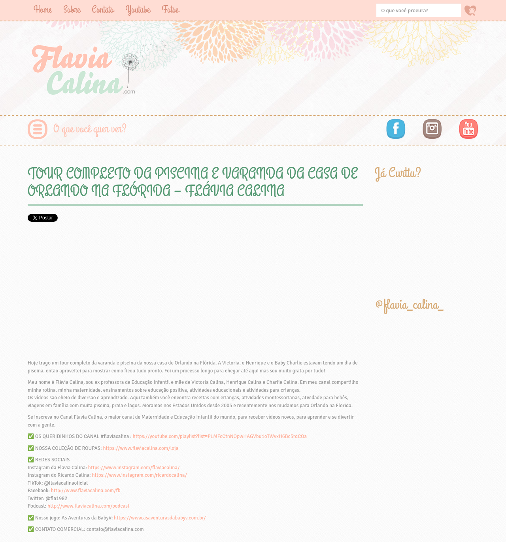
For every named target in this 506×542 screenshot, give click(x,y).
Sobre (71, 9)
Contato (102, 9)
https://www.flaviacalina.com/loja (140, 448)
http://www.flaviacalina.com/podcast (88, 506)
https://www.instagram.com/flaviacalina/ (134, 468)
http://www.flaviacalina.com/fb (86, 490)
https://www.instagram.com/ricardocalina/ (139, 475)
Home (42, 9)
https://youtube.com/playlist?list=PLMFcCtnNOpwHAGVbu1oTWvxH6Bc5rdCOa (220, 436)
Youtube (137, 9)
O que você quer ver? (89, 129)
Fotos (170, 9)
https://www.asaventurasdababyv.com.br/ (160, 518)
